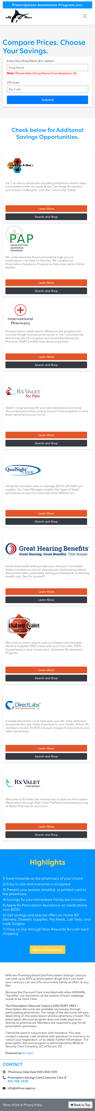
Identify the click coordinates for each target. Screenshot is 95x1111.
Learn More (46, 209)
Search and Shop (46, 217)
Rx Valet (27, 1053)
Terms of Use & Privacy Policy (22, 1105)
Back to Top (80, 1105)
